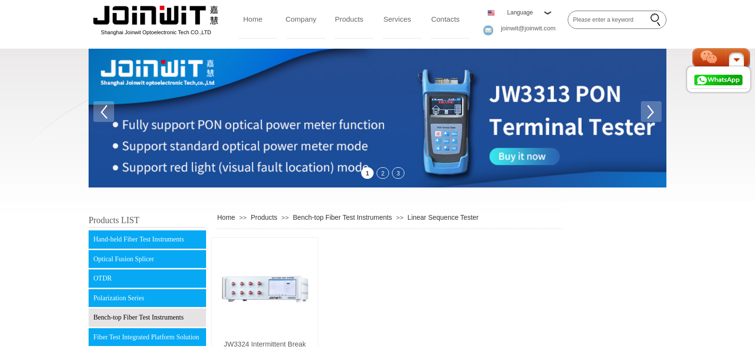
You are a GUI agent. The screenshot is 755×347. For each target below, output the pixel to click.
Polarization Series (118, 298)
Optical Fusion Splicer (123, 259)
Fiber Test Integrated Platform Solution (146, 337)
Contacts (445, 19)
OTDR (102, 278)
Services (397, 19)
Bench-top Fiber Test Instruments (138, 317)
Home (252, 19)
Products (349, 19)
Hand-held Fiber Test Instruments (138, 239)
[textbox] (607, 20)
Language (520, 12)
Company (301, 19)
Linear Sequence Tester (443, 217)
